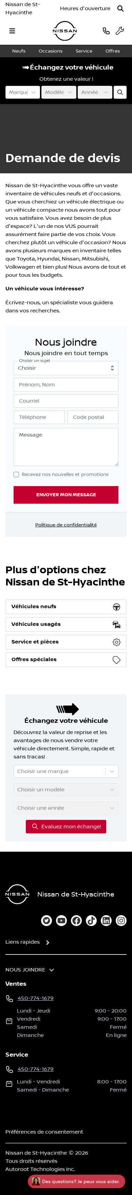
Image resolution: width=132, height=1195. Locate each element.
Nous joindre (25, 970)
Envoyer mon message (66, 495)
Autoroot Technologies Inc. (40, 1169)
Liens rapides (22, 942)
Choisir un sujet (34, 360)
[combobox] (10, 92)
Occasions (50, 51)
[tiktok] (91, 920)
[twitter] (46, 920)
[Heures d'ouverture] (85, 8)
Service (84, 51)
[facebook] (76, 920)
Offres (113, 51)
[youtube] (61, 920)
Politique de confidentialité (66, 525)
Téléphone (32, 417)
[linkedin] (106, 920)
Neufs (18, 51)
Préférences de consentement (44, 1132)
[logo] (65, 31)
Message (30, 435)
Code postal (88, 417)
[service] (120, 31)
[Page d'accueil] (17, 894)
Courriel (29, 401)
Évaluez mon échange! (66, 826)
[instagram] (121, 920)
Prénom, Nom (37, 385)
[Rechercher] (120, 8)
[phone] (106, 31)
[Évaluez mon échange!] (120, 92)
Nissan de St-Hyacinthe (22, 8)
